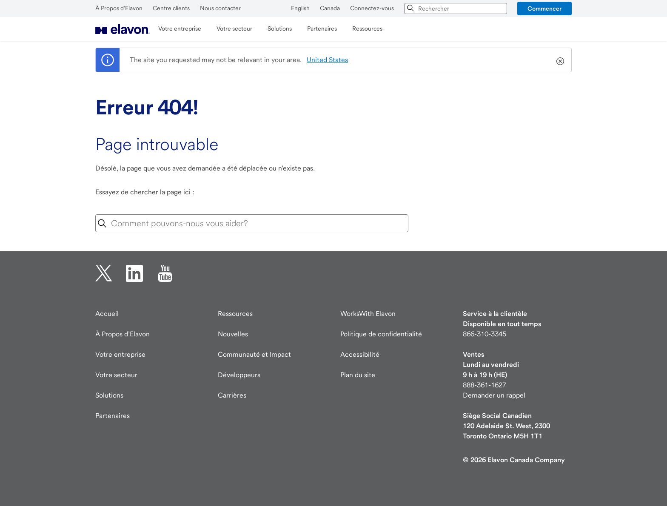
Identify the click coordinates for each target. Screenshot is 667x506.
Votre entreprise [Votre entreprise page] (120, 354)
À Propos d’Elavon (119, 8)
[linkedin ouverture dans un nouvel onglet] (134, 273)
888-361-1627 (484, 385)
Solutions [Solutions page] (109, 395)
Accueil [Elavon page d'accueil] (107, 314)
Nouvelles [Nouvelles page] (233, 334)
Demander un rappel (494, 395)
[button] (544, 8)
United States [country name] (327, 60)
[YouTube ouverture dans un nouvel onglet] (165, 273)
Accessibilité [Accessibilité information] (359, 354)
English (300, 8)
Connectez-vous (372, 8)
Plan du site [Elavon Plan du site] (357, 375)
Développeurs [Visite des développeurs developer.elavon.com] (239, 375)
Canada (330, 8)
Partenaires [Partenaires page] (112, 416)
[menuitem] (122, 29)
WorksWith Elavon (368, 314)
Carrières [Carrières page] (232, 395)
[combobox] (455, 8)
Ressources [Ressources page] (235, 314)
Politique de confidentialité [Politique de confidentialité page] (381, 334)
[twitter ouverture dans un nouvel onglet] (103, 273)
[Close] (560, 61)
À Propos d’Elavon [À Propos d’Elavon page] (122, 334)
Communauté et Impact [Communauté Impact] (254, 354)
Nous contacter (220, 8)
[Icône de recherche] (102, 223)
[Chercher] (411, 8)
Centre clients (171, 8)
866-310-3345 (484, 334)
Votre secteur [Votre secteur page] (116, 375)
